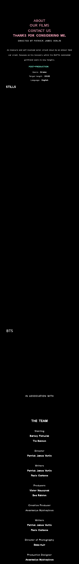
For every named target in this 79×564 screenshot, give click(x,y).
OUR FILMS (39, 25)
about (40, 20)
